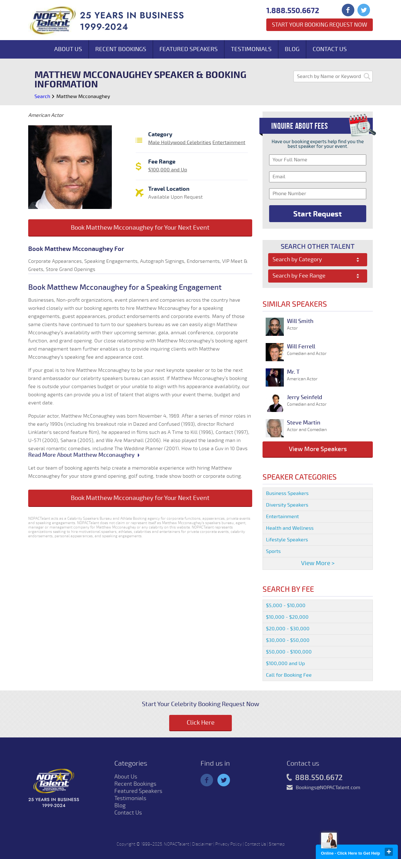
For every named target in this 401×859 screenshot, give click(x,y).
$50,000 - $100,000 (289, 652)
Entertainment (228, 142)
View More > (318, 563)
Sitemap (277, 844)
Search (42, 96)
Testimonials (251, 49)
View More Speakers (318, 449)
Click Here (201, 722)
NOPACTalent (176, 844)
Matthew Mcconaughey (83, 96)
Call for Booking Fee (289, 675)
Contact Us (330, 49)
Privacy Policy (228, 844)
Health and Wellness (290, 528)
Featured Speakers (188, 49)
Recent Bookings (120, 49)
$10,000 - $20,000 (287, 617)
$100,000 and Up (167, 170)
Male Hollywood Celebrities (179, 142)
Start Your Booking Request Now (319, 24)
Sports (273, 551)
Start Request (317, 214)
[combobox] (317, 259)
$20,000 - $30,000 (288, 629)
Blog (292, 49)
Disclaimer (202, 844)
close (389, 852)
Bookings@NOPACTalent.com (328, 787)
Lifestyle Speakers (287, 540)
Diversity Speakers (287, 505)
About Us (68, 49)
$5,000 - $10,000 (285, 605)
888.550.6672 (315, 778)
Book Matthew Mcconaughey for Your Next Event (140, 228)
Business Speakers (287, 493)
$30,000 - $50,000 (288, 640)
